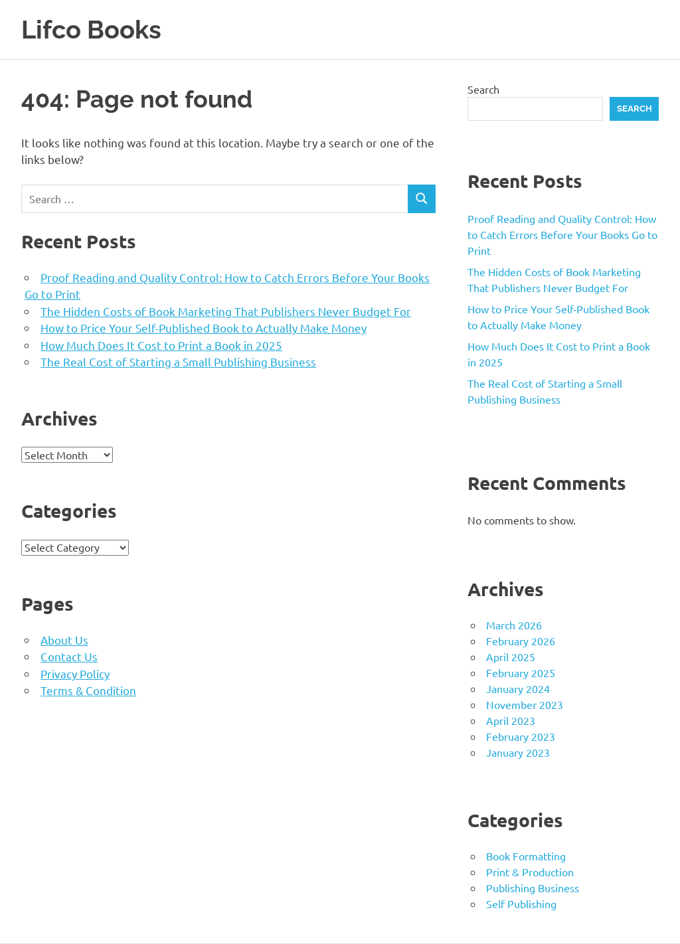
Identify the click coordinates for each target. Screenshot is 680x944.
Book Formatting (526, 855)
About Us (64, 640)
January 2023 (518, 752)
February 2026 (520, 640)
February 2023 (520, 736)
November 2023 (524, 704)
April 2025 (510, 656)
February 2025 (520, 672)
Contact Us (69, 656)
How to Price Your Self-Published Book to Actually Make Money (204, 328)
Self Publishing (521, 903)
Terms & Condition (88, 690)
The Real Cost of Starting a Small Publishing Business (178, 361)
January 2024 (518, 688)
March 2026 (514, 624)
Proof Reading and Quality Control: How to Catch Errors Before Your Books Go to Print (562, 234)
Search (483, 89)
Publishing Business (532, 887)
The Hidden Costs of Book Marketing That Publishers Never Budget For (226, 311)
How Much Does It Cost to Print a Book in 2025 (161, 345)
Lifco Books (91, 29)
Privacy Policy (75, 673)
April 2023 (510, 720)
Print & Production (530, 871)
